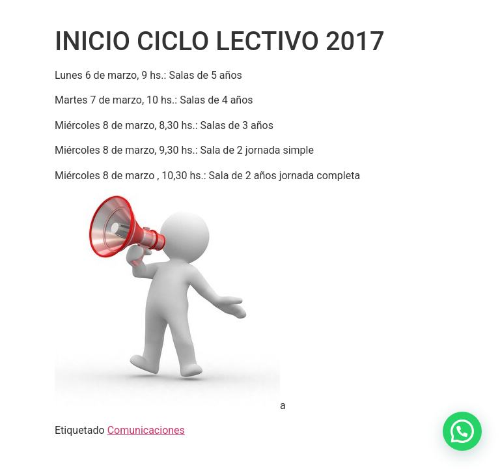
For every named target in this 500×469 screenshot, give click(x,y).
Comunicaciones (146, 430)
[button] (462, 431)
